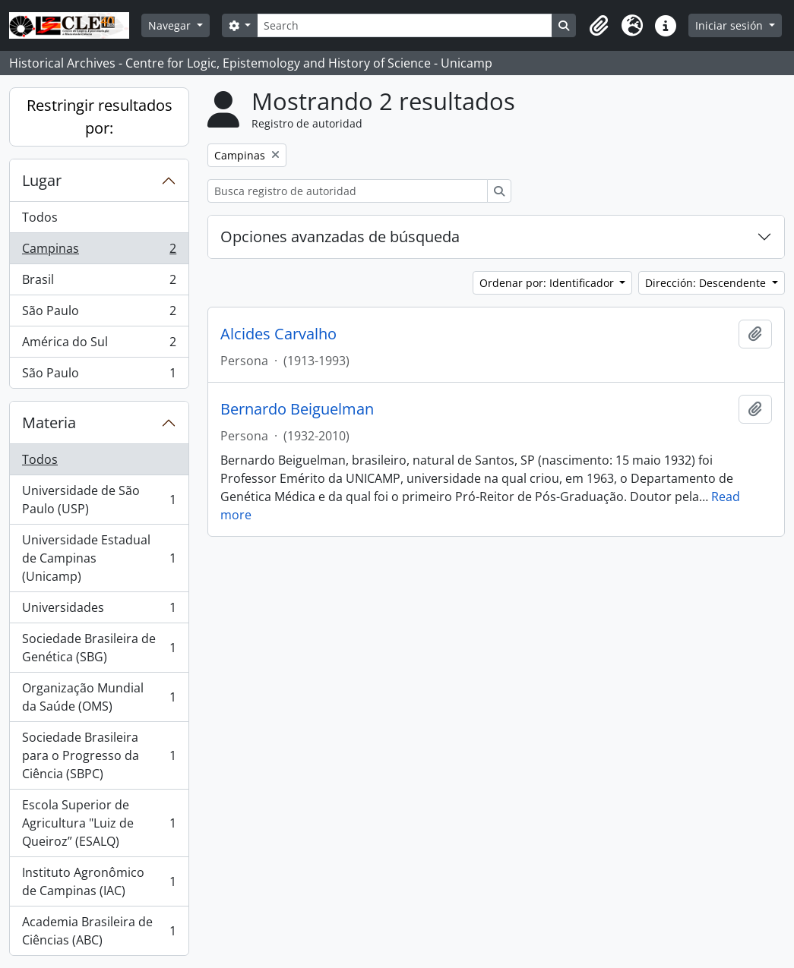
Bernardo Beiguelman (297, 409)
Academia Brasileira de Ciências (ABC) (98, 930)
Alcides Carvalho (278, 334)
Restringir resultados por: (99, 116)
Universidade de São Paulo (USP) (98, 499)
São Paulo (98, 313)
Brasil (98, 282)
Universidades (98, 610)
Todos (40, 217)
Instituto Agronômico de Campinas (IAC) (98, 881)
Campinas (98, 251)
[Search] (404, 25)
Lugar (42, 180)
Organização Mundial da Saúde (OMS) (98, 696)
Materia (49, 422)
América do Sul (98, 345)
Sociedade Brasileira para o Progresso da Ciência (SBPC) (98, 755)
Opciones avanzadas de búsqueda (340, 236)
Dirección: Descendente (707, 283)
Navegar (171, 25)
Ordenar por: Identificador (548, 283)
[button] (598, 26)
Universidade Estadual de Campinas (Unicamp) (98, 558)
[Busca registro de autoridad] (347, 191)
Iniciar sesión (730, 25)
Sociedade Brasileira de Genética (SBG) (98, 647)
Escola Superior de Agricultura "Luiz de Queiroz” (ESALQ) (98, 823)
